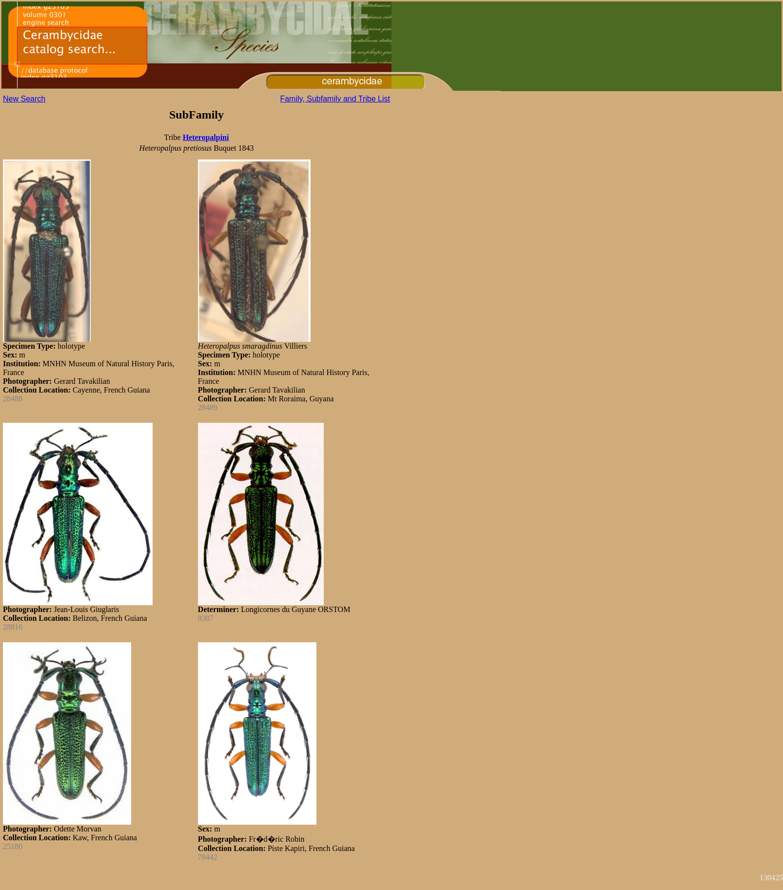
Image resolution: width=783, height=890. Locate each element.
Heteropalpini (206, 137)
